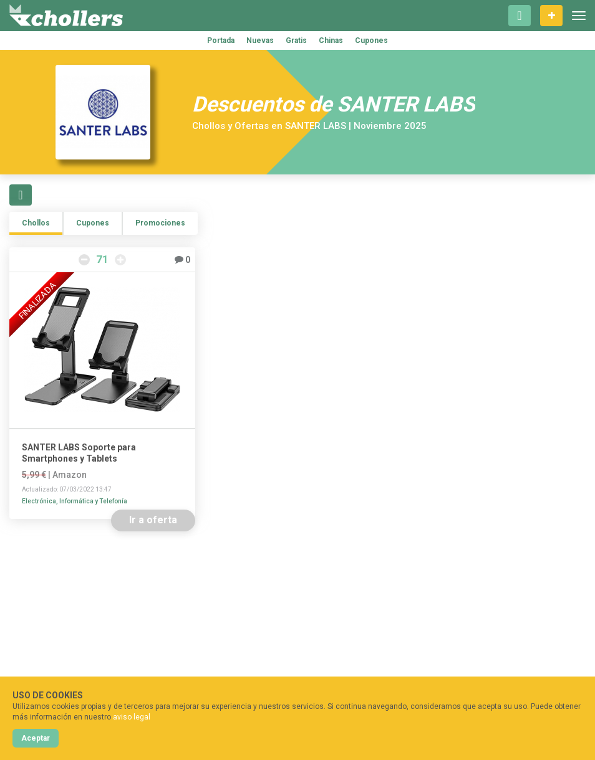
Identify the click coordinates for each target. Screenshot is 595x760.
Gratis (296, 40)
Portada (221, 40)
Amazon (69, 475)
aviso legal (131, 717)
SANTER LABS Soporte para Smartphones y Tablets (79, 452)
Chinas (331, 40)
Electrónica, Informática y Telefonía (74, 501)
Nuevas (260, 40)
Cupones (371, 40)
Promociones (160, 223)
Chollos (36, 223)
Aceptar (35, 738)
